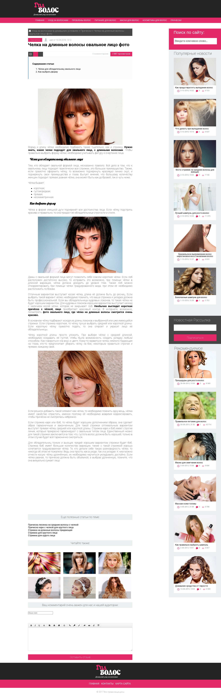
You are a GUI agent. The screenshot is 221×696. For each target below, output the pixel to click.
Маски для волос (129, 20)
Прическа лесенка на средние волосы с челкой (53, 524)
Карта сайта (123, 683)
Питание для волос (105, 20)
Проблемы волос (81, 20)
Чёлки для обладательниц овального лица (59, 69)
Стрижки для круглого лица (42, 532)
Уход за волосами (58, 20)
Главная (39, 20)
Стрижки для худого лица (41, 535)
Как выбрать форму (48, 72)
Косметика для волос (155, 20)
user (51, 40)
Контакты (107, 683)
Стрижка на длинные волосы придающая (50, 530)
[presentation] (81, 616)
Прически (176, 20)
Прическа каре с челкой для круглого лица (51, 527)
